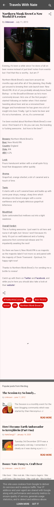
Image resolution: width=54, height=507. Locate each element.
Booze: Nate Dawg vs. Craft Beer (22, 464)
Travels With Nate (23, 5)
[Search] (50, 5)
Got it (35, 504)
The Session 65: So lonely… (19, 393)
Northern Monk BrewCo (31, 305)
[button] (50, 14)
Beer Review (40, 299)
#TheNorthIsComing (13, 299)
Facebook (40, 278)
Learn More (23, 504)
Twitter (27, 278)
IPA (15, 305)
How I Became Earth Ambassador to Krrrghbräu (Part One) (22, 428)
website (10, 285)
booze (7, 305)
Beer (29, 299)
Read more (46, 417)
